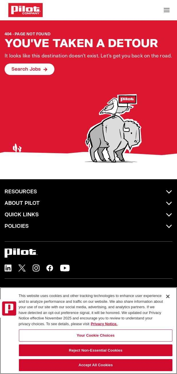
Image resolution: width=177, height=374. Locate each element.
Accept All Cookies (95, 365)
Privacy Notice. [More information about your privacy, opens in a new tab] (104, 324)
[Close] (168, 296)
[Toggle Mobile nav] (166, 10)
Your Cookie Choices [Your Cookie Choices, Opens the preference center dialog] (96, 335)
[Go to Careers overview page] (25, 10)
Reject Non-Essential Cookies (95, 350)
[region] (88, 330)
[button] (8, 268)
